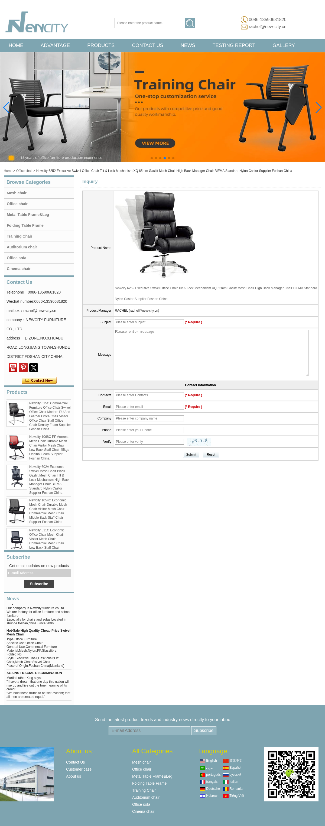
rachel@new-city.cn (268, 26)
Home (16, 45)
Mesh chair (17, 193)
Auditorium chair (22, 247)
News (188, 45)
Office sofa (16, 258)
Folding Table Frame (25, 225)
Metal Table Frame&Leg (28, 214)
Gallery (283, 45)
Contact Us (147, 45)
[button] (152, 158)
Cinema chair (19, 269)
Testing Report (234, 45)
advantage (55, 45)
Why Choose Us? (19, 605)
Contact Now (39, 380)
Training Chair (19, 236)
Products (101, 45)
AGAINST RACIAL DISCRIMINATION (34, 674)
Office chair (24, 171)
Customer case (79, 769)
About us (73, 776)
